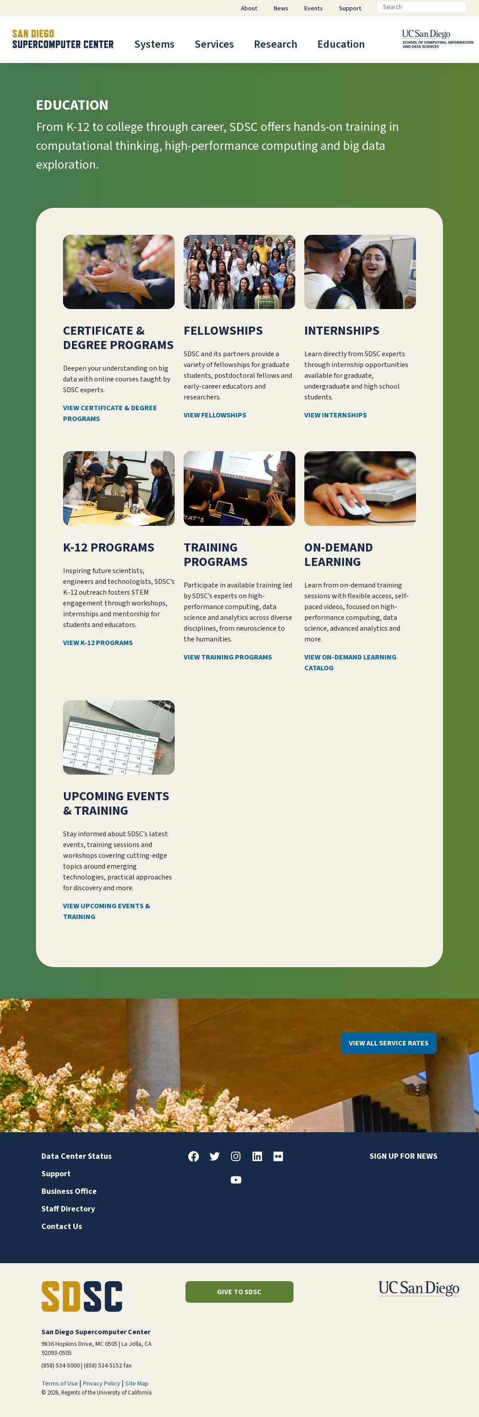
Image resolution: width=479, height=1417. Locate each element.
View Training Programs (228, 657)
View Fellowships (215, 416)
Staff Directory (68, 1209)
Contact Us (61, 1226)
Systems (154, 44)
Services (214, 44)
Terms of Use (59, 1383)
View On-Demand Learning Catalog (350, 662)
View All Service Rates (389, 1043)
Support (56, 1173)
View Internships (335, 416)
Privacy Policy (101, 1383)
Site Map (137, 1383)
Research (276, 44)
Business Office (69, 1191)
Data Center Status (76, 1156)
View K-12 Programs (98, 643)
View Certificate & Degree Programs (110, 414)
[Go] (473, 7)
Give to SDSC (239, 1292)
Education (341, 44)
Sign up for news (404, 1156)
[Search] (422, 7)
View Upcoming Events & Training (106, 911)
